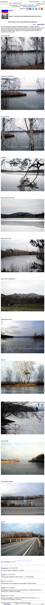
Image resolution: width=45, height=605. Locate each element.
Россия (7, 10)
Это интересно (16, 6)
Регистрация (7, 604)
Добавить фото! (40, 3)
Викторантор (4, 568)
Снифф (3, 587)
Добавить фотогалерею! (29, 6)
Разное (37, 5)
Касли (6, 16)
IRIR (2, 581)
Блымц (3, 595)
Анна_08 (3, 574)
